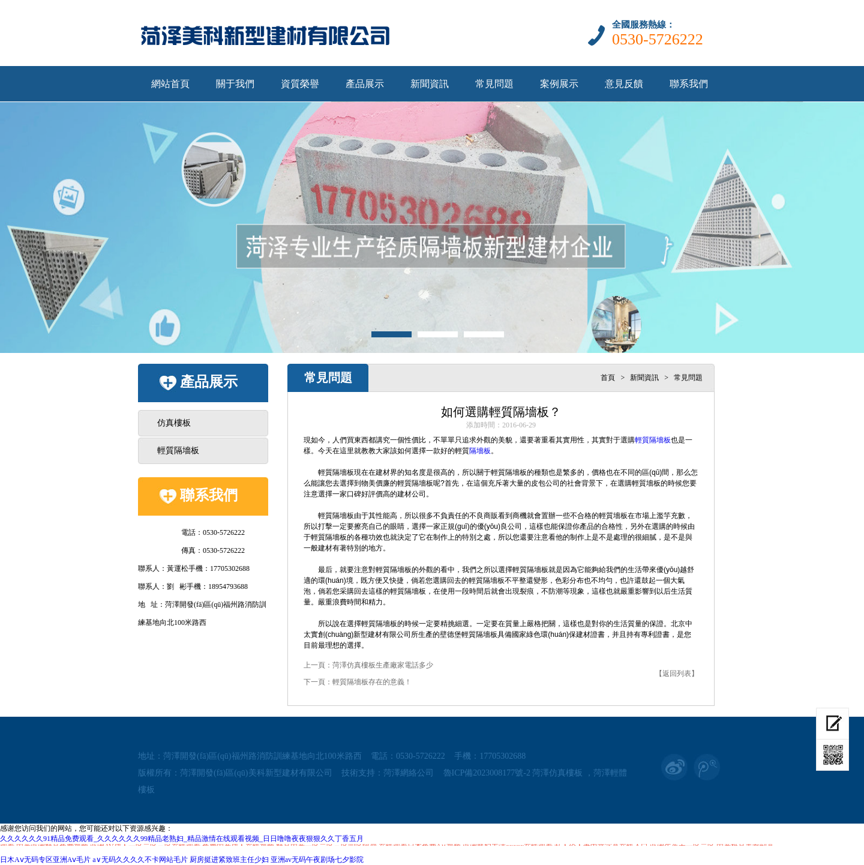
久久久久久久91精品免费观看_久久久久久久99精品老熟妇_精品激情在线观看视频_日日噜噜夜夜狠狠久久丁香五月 (182, 838)
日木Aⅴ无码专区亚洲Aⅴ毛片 (45, 859)
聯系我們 (689, 84)
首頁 (608, 377)
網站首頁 (170, 84)
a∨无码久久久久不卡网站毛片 (139, 859)
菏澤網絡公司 (408, 772)
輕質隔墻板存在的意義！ (372, 682)
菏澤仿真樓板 (557, 772)
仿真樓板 (174, 422)
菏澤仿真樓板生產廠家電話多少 (382, 665)
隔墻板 (480, 451)
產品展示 (365, 84)
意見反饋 (624, 84)
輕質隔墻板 (178, 450)
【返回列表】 (676, 673)
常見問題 (494, 84)
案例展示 (559, 84)
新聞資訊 (429, 84)
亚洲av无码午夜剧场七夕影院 (317, 859)
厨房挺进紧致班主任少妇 (229, 859)
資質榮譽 (300, 84)
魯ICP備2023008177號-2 (486, 772)
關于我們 (235, 84)
